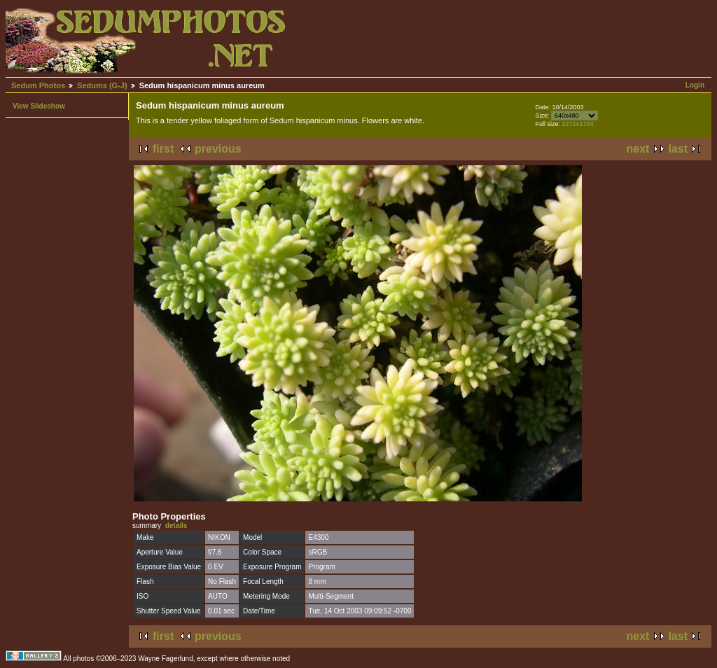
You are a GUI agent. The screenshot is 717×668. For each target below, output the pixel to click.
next (638, 149)
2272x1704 (577, 123)
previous (218, 149)
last (678, 149)
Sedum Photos (38, 85)
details (176, 525)
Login (694, 85)
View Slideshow (39, 106)
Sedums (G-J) (102, 85)
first (163, 149)
